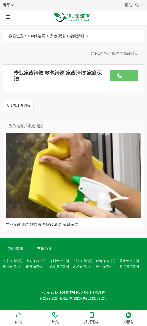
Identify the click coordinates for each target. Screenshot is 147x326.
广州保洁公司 (82, 261)
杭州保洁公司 (12, 266)
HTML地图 (98, 292)
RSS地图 (82, 292)
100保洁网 (36, 36)
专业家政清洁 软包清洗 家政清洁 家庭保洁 (42, 224)
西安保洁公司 (129, 266)
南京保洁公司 (36, 266)
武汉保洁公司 (59, 266)
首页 (18, 317)
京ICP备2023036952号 (90, 298)
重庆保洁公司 (129, 261)
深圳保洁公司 (59, 261)
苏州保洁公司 (106, 266)
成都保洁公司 (106, 261)
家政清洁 (77, 36)
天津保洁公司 (82, 266)
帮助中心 (134, 5)
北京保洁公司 (12, 261)
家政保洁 (57, 36)
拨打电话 (92, 317)
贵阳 (8, 5)
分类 (55, 317)
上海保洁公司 (36, 261)
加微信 (128, 317)
